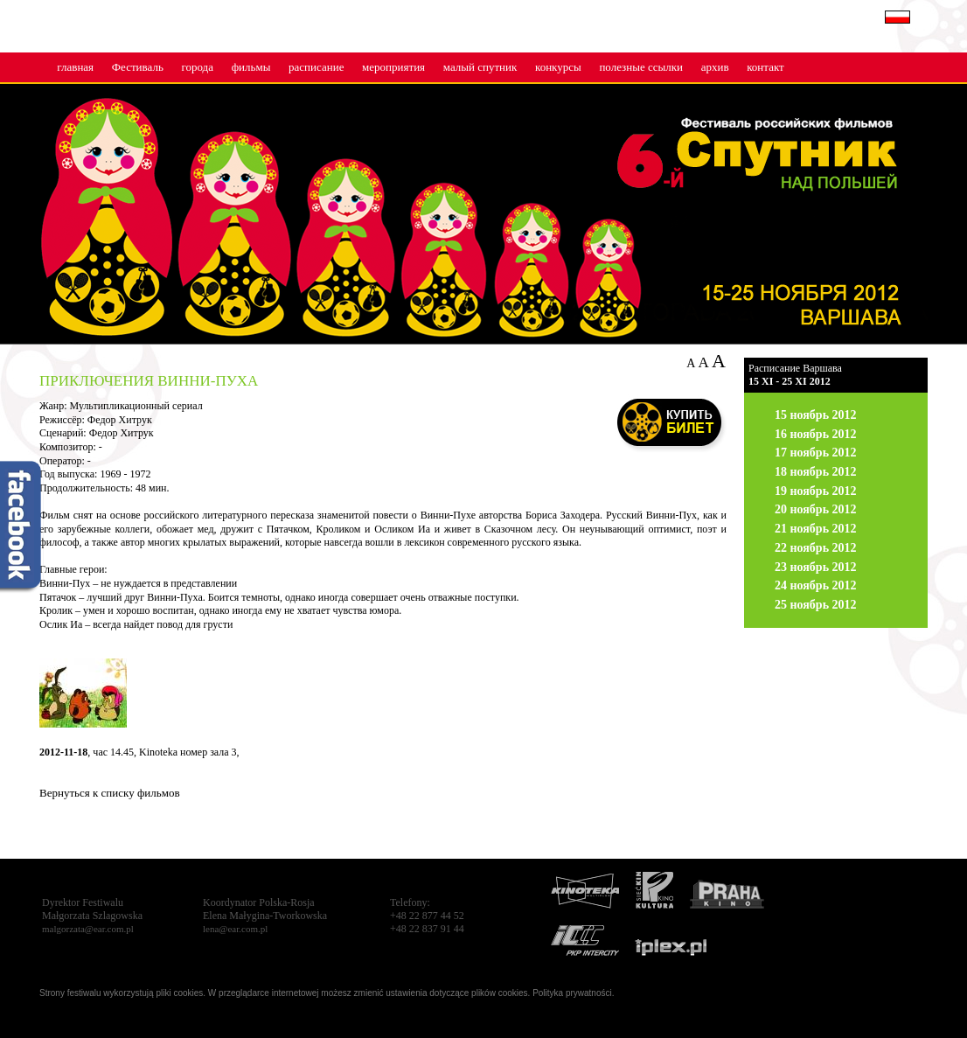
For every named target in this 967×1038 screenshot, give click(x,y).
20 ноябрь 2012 (816, 509)
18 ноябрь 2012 (816, 471)
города (197, 66)
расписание (316, 66)
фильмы (251, 66)
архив (715, 66)
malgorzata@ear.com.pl (88, 928)
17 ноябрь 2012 (816, 452)
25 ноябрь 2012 (816, 604)
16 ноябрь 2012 (816, 434)
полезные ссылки (641, 66)
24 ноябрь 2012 (816, 585)
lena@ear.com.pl (235, 928)
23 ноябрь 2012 (816, 567)
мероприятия (393, 66)
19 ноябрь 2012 (816, 491)
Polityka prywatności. (573, 993)
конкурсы (558, 66)
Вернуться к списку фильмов (109, 792)
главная (75, 66)
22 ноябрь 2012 (816, 547)
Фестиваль (137, 66)
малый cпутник (480, 66)
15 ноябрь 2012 (816, 414)
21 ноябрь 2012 (816, 528)
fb (22, 528)
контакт (765, 66)
